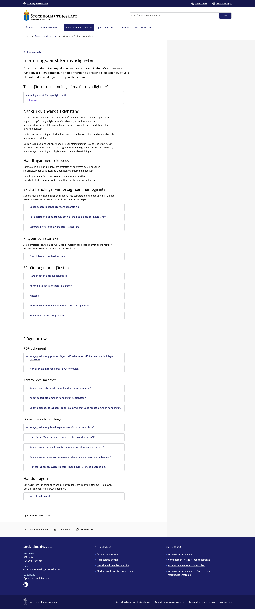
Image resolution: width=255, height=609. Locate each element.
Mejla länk (62, 529)
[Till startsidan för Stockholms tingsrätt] (50, 15)
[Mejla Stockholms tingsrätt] (41, 569)
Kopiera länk (85, 529)
